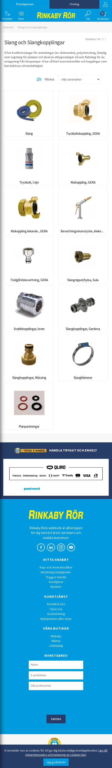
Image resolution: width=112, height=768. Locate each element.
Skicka (56, 719)
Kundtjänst (56, 582)
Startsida (8, 27)
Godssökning (56, 614)
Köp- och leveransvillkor (56, 567)
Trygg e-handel (56, 577)
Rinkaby (56, 636)
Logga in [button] (105, 4)
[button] (7, 15)
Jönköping (56, 646)
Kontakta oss (56, 604)
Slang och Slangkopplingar (32, 27)
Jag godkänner (56, 762)
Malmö (56, 641)
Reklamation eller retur (56, 619)
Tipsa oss (55, 609)
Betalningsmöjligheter (56, 572)
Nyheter (56, 587)
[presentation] (62, 701)
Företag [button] (74, 4)
